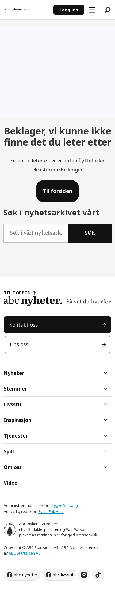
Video (10, 482)
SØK (90, 233)
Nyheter (14, 373)
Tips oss (18, 344)
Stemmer (15, 388)
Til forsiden (57, 190)
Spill (9, 451)
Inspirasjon (17, 420)
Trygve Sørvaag (64, 505)
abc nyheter (25, 575)
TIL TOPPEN (17, 293)
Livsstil (12, 404)
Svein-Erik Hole (51, 511)
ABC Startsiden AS (24, 553)
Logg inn (68, 10)
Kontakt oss (23, 324)
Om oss (13, 467)
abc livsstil (63, 575)
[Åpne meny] (92, 10)
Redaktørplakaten (43, 529)
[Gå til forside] (21, 9)
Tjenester (16, 435)
